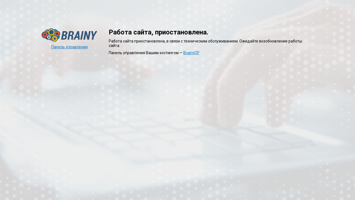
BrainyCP (191, 53)
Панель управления (69, 47)
